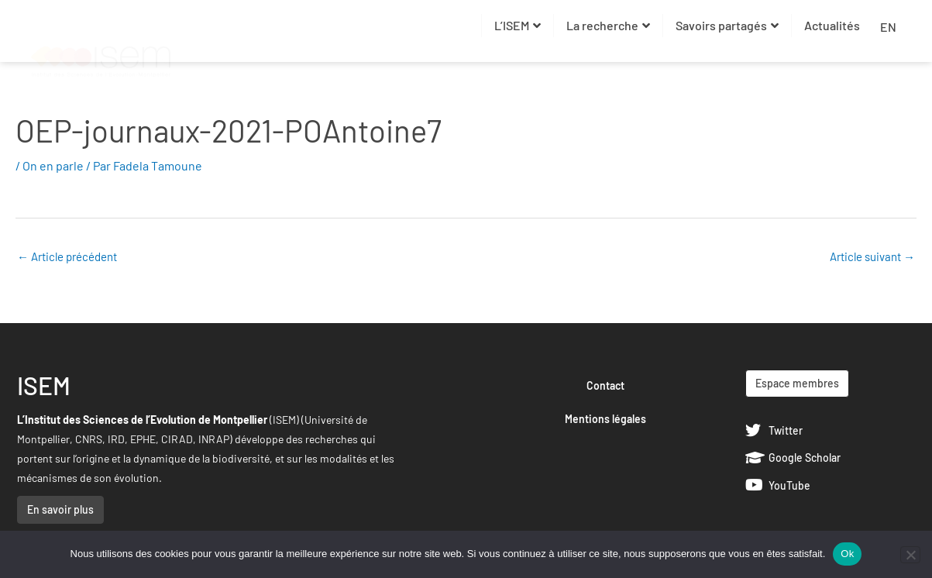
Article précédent (67, 256)
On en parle (53, 165)
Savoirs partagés (727, 25)
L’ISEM (517, 25)
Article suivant (872, 256)
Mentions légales (605, 418)
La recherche (608, 25)
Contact (605, 385)
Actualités (832, 25)
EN (888, 26)
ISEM (44, 385)
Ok (847, 553)
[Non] (910, 554)
